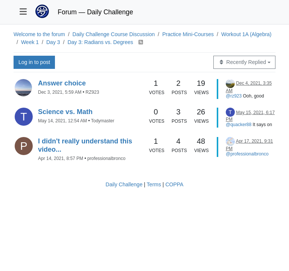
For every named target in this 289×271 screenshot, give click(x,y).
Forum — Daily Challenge (95, 12)
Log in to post (34, 62)
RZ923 (92, 92)
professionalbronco (106, 158)
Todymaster (102, 120)
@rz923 (234, 96)
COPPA (174, 184)
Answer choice (62, 83)
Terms (154, 184)
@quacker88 (238, 124)
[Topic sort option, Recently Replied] (244, 62)
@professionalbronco (247, 154)
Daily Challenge (124, 184)
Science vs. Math (65, 112)
